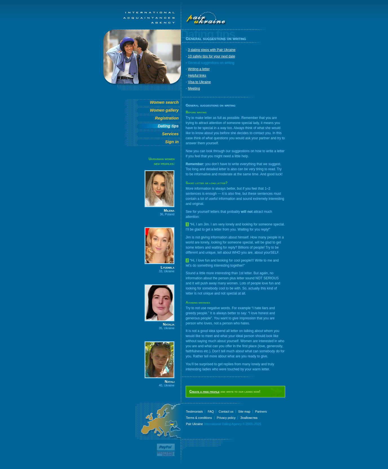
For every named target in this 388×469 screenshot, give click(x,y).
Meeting (194, 88)
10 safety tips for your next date (211, 56)
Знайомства (249, 417)
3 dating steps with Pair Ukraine (212, 50)
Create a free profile (204, 391)
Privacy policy (226, 417)
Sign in (172, 142)
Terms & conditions (199, 417)
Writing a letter (199, 69)
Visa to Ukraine (199, 82)
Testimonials (194, 411)
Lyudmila (167, 267)
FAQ (211, 411)
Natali (169, 381)
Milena (169, 210)
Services (170, 134)
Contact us (226, 411)
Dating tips (168, 126)
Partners (261, 411)
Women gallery (164, 110)
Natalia (168, 324)
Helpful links (197, 76)
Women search (164, 102)
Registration (167, 118)
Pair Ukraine (194, 424)
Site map (244, 411)
